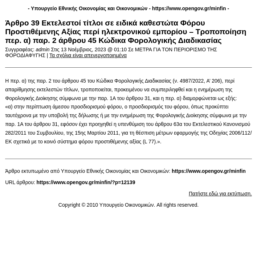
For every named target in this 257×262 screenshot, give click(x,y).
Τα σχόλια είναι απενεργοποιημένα (88, 55)
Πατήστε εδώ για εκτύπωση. (220, 193)
